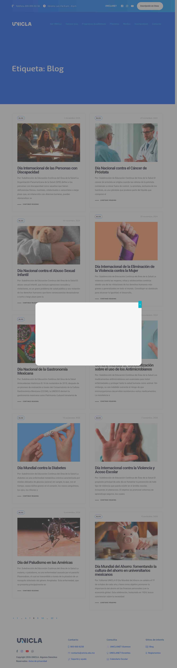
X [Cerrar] (140, 304)
